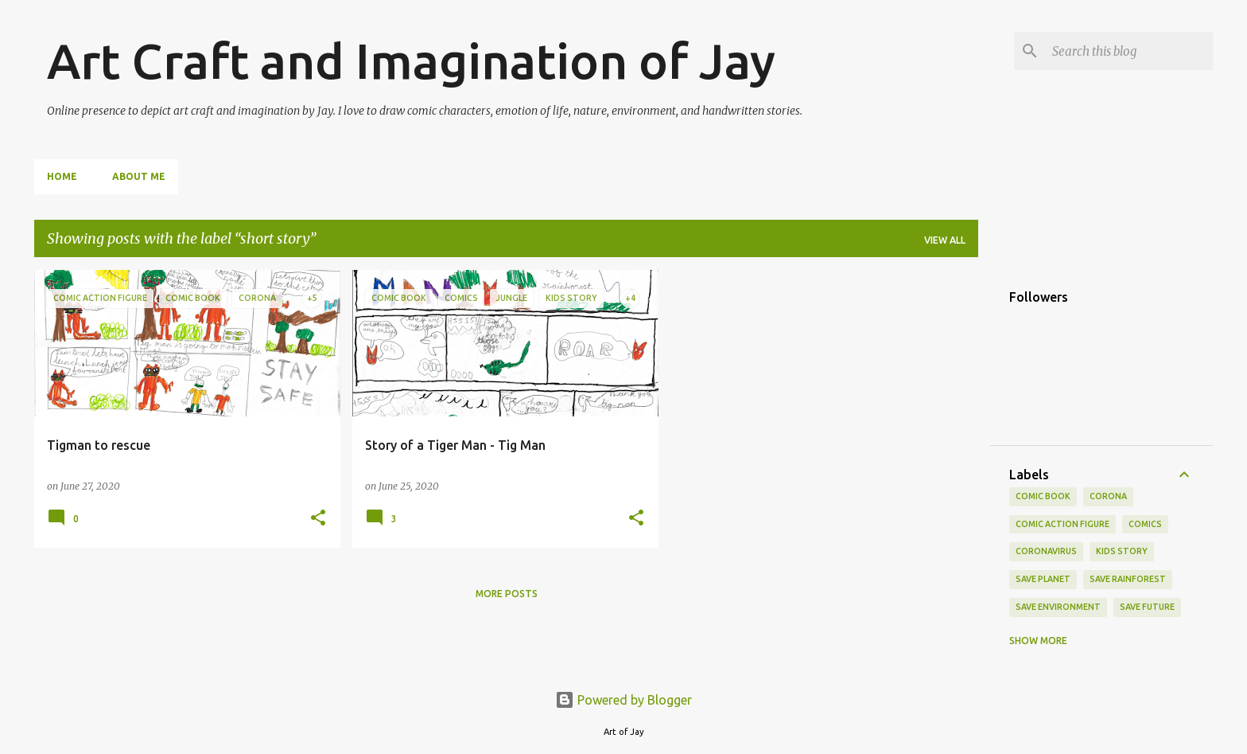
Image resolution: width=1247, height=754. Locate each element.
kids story (1122, 551)
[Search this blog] (1129, 51)
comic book (1043, 496)
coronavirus (1046, 551)
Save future (1147, 606)
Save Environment (1058, 606)
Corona (1108, 496)
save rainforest (1128, 579)
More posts (507, 593)
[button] (318, 518)
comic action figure (1062, 524)
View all (944, 240)
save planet (1043, 579)
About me (138, 176)
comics (1145, 524)
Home (62, 176)
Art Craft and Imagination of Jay (411, 60)
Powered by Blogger (623, 700)
